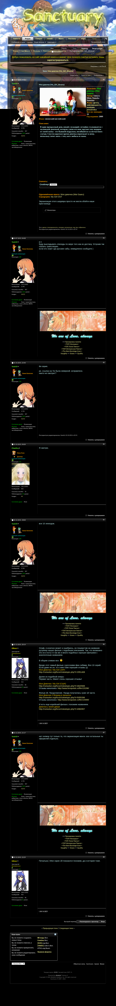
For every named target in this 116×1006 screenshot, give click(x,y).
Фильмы (36, 51)
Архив (96, 964)
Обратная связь (79, 964)
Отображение (98, 75)
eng (74, 227)
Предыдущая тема (50, 928)
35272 (23, 136)
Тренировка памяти (73, 342)
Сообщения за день (18, 42)
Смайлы (40, 940)
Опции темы (74, 75)
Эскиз (72, 353)
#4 (104, 444)
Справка (29, 42)
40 (22, 496)
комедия (90, 107)
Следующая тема (66, 928)
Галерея (39, 39)
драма (96, 103)
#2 (104, 238)
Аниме (50, 39)
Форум (27, 39)
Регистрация (97, 49)
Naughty (64, 353)
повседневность (94, 105)
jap (77, 227)
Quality (80, 353)
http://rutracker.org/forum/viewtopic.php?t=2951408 (62, 672)
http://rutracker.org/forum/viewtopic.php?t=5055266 (62, 697)
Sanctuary (89, 964)
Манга (61, 39)
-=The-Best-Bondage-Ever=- (71, 351)
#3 (104, 362)
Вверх (103, 921)
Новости (16, 39)
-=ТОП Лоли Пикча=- (72, 346)
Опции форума (39, 42)
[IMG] (39, 943)
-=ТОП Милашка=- (72, 344)
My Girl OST (56, 197)
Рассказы (72, 39)
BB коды (40, 938)
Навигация (51, 42)
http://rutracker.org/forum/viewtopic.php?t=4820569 (62, 686)
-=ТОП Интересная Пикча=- (71, 349)
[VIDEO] (40, 945)
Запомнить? (57, 52)
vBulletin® (59, 975)
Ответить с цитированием (95, 234)
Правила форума (44, 952)
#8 (104, 857)
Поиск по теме (85, 75)
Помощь (85, 49)
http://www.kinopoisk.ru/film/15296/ (73, 688)
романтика (92, 109)
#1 (104, 80)
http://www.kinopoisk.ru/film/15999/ (73, 700)
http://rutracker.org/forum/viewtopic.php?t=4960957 (62, 709)
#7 (104, 732)
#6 (104, 644)
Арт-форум (25, 51)
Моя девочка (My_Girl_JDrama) (60, 71)
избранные (81, 227)
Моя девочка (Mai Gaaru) (72, 194)
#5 (104, 520)
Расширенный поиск (98, 42)
